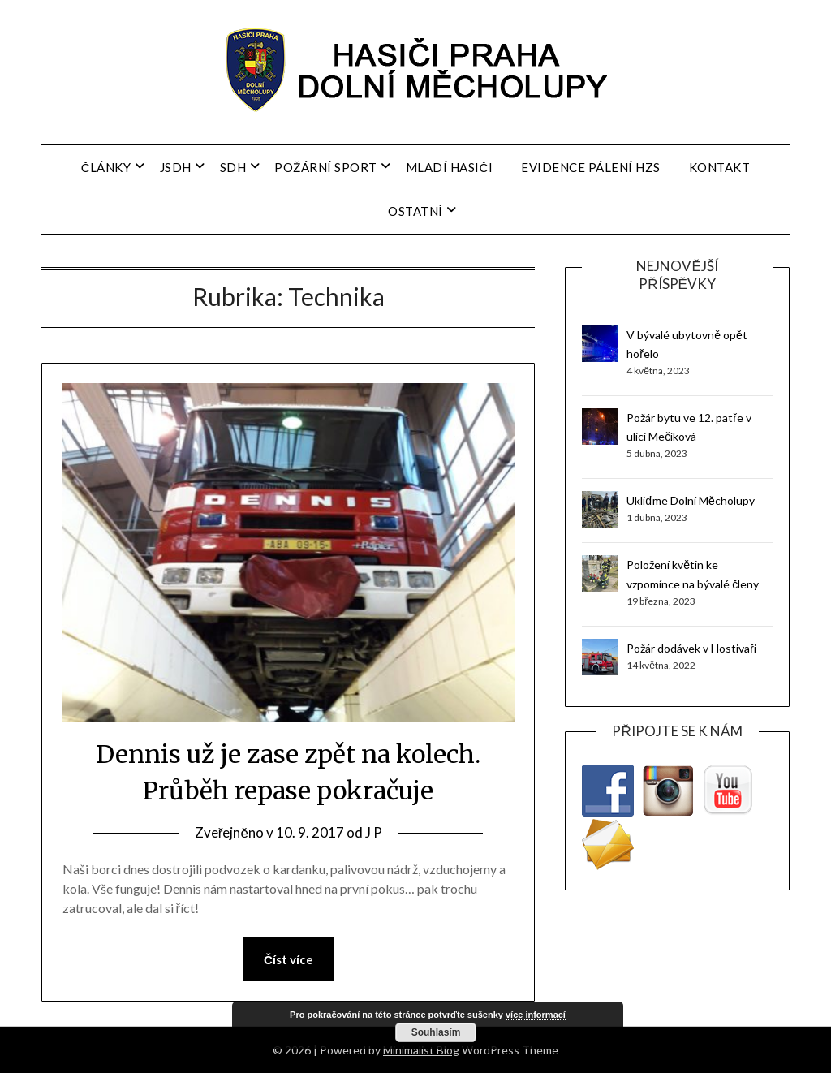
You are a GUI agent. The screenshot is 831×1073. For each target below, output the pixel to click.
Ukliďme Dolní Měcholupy (690, 500)
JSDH (176, 167)
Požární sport (325, 167)
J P (373, 832)
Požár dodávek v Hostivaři (691, 648)
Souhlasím (436, 1032)
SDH (233, 167)
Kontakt (720, 167)
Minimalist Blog (421, 1050)
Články (106, 167)
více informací (536, 1014)
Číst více (288, 959)
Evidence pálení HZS (591, 167)
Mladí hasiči (449, 167)
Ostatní (415, 211)
